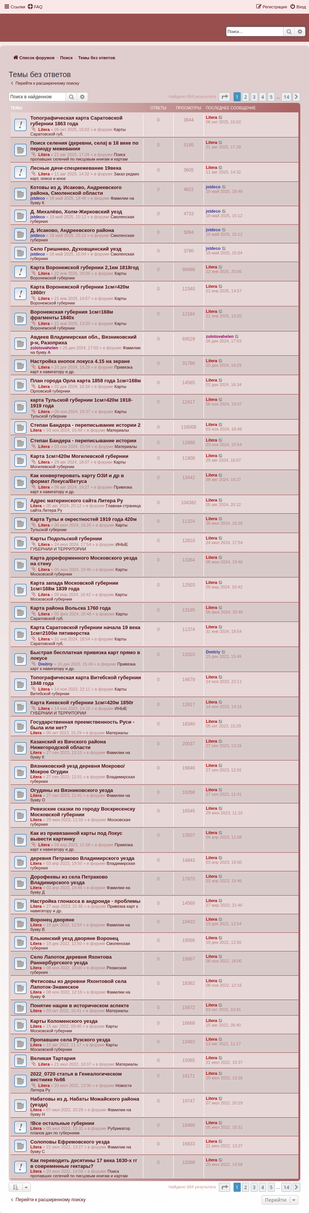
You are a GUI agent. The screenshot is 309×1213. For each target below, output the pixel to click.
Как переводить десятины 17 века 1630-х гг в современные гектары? (83, 1163)
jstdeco (37, 198)
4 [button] (262, 96)
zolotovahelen (44, 347)
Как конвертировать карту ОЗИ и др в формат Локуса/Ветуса (77, 478)
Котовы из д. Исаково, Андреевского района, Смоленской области (76, 190)
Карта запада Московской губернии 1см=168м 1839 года (74, 586)
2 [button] (245, 96)
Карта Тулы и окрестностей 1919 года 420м (83, 519)
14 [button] (286, 96)
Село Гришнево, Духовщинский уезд (75, 249)
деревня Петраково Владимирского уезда (82, 858)
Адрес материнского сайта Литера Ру (76, 500)
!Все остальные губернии (62, 1123)
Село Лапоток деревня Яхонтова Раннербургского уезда (71, 959)
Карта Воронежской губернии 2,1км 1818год (84, 267)
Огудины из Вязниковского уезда (71, 790)
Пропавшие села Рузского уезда (70, 1040)
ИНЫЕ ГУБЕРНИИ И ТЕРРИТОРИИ (79, 546)
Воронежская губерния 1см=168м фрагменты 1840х (71, 314)
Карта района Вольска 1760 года (70, 608)
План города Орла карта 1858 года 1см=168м (85, 380)
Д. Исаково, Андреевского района (72, 230)
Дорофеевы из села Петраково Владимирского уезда (69, 879)
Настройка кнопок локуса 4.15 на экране (80, 361)
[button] (224, 96)
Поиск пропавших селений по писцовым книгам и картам (79, 156)
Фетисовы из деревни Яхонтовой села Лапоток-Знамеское (78, 984)
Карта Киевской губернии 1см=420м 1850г (81, 702)
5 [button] (271, 96)
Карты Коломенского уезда (63, 1021)
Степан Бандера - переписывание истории (83, 440)
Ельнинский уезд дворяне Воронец (74, 938)
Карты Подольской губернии (66, 538)
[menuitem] (34, 6)
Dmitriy (45, 664)
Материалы (118, 430)
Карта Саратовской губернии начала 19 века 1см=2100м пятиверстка (85, 630)
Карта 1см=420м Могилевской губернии (79, 456)
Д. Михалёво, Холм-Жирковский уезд (76, 212)
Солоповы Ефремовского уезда (70, 1142)
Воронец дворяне (52, 920)
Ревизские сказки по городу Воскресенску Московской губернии (82, 811)
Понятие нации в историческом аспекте (79, 1005)
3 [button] (254, 96)
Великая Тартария (52, 1058)
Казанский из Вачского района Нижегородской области (68, 744)
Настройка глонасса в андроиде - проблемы (85, 901)
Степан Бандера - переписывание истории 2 (85, 425)
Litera (44, 129)
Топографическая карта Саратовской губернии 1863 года (76, 120)
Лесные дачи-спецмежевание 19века (75, 168)
